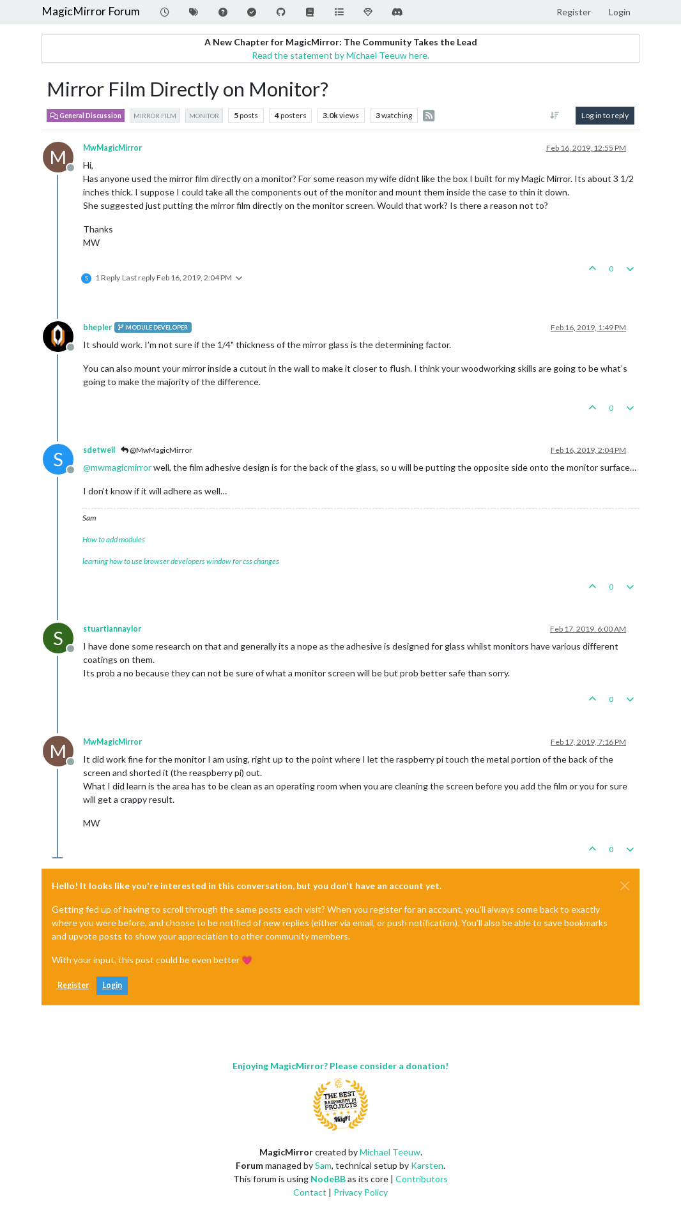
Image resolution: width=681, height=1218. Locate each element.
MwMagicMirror (112, 148)
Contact (309, 1192)
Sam (323, 1165)
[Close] (624, 886)
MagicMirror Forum (91, 11)
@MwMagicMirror (156, 450)
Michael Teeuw (390, 1151)
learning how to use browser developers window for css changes (180, 561)
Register (73, 985)
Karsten (427, 1165)
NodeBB (328, 1178)
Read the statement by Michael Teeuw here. (340, 55)
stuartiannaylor (112, 629)
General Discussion (85, 115)
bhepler (97, 327)
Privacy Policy (360, 1192)
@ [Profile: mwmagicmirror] (117, 467)
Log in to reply (605, 115)
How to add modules (113, 539)
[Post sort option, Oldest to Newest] (554, 116)
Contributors (421, 1178)
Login (112, 985)
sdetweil (99, 450)
